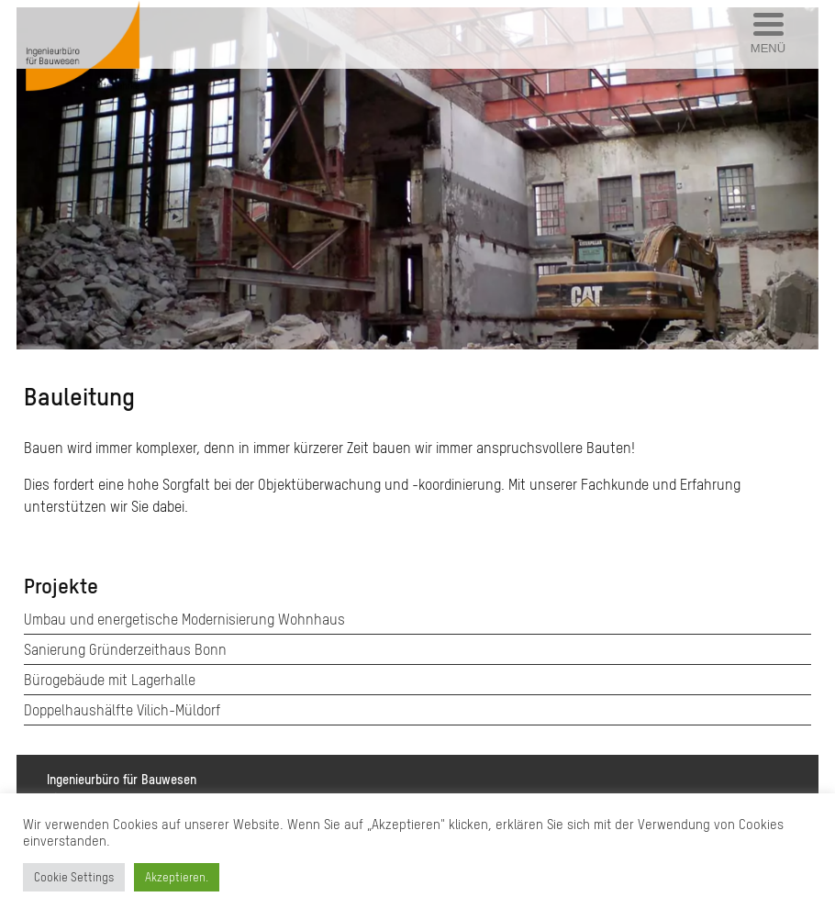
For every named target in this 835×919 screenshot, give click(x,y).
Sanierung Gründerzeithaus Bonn (125, 649)
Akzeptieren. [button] (176, 877)
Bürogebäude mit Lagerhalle (109, 679)
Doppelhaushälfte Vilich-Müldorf (122, 710)
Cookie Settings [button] (74, 877)
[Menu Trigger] (768, 34)
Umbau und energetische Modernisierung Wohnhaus (184, 619)
